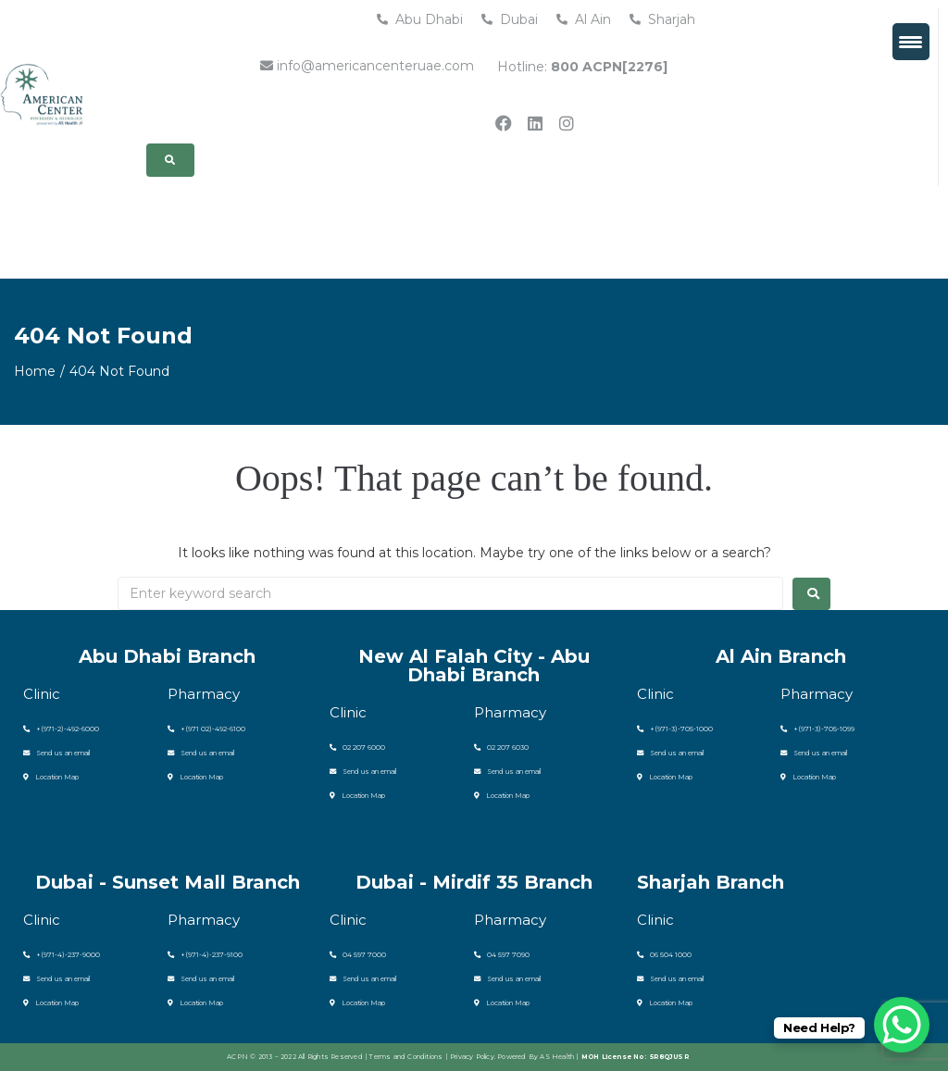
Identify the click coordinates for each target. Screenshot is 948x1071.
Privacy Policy (472, 1056)
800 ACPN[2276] (609, 66)
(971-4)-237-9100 (211, 955)
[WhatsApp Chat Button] (901, 1024)
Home (35, 371)
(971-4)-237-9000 (67, 955)
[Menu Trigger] (910, 41)
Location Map (50, 777)
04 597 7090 (499, 955)
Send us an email (56, 753)
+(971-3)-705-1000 (671, 729)
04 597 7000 (355, 955)
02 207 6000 (355, 747)
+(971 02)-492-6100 (204, 729)
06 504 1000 (662, 955)
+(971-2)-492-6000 (58, 729)
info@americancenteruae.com (367, 65)
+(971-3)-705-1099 (814, 729)
